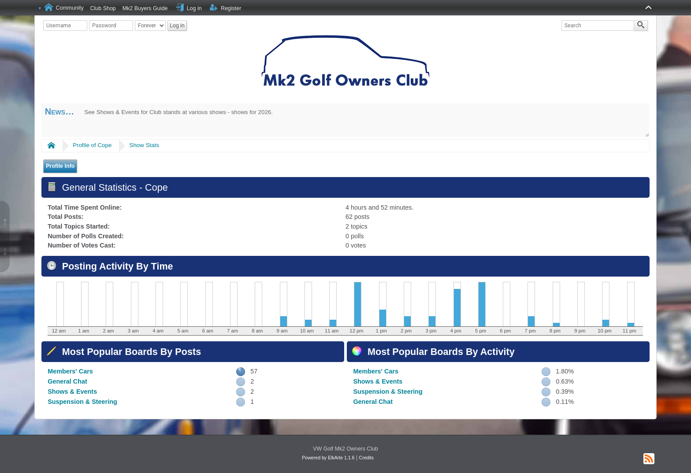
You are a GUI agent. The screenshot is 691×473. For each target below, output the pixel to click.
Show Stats (145, 145)
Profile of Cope (92, 145)
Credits (366, 457)
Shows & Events (72, 391)
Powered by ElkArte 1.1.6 (328, 457)
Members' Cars (70, 371)
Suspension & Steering (82, 401)
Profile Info (60, 166)
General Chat (67, 381)
